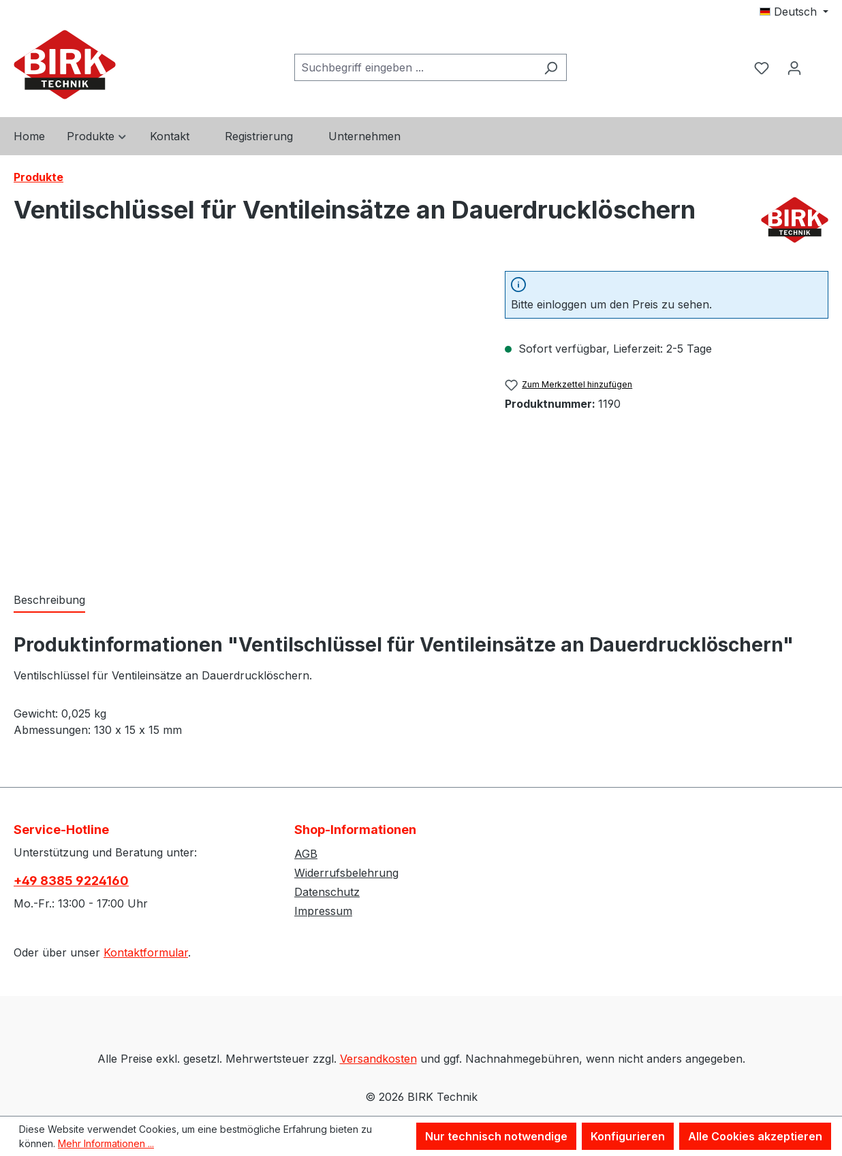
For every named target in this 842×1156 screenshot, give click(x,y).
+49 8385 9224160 (71, 880)
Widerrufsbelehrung (346, 873)
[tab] (49, 600)
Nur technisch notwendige (496, 1136)
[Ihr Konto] (794, 67)
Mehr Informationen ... (106, 1143)
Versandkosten (378, 1058)
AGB (305, 854)
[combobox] (414, 67)
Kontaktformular (146, 952)
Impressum (323, 911)
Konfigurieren (628, 1136)
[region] (245, 417)
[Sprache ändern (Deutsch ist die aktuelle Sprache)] (794, 11)
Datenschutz (327, 892)
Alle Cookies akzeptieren (755, 1136)
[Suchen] (551, 67)
